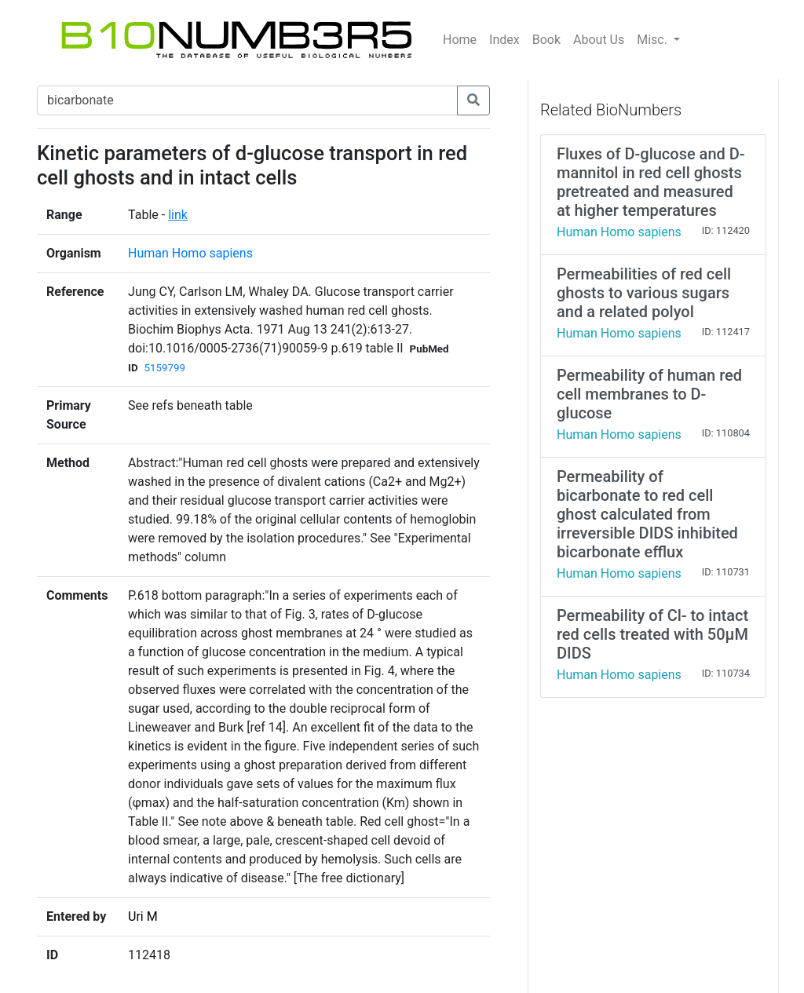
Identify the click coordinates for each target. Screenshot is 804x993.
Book (546, 39)
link (178, 214)
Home (460, 39)
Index (504, 39)
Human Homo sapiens (190, 253)
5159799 (164, 368)
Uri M (143, 916)
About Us (598, 39)
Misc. (654, 39)
